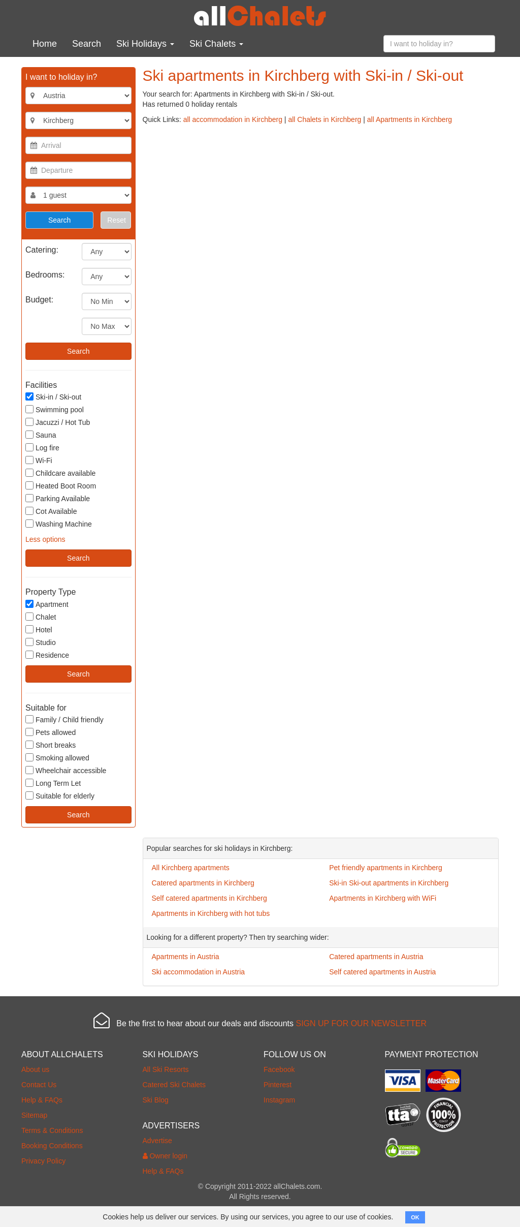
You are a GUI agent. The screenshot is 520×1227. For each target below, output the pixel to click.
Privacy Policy (43, 1161)
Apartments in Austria (185, 957)
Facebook (279, 1069)
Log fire (42, 447)
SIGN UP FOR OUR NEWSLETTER (361, 1023)
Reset (116, 220)
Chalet (40, 616)
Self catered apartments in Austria (382, 972)
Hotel (38, 629)
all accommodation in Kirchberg (232, 119)
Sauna (40, 435)
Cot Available (51, 511)
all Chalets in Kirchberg (324, 119)
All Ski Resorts (166, 1069)
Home (44, 44)
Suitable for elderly (59, 795)
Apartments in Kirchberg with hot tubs (211, 913)
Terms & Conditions (52, 1130)
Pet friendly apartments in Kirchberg (385, 868)
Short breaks (50, 745)
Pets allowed (50, 732)
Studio (40, 642)
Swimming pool (54, 409)
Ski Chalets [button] (216, 44)
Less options (45, 539)
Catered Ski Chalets (174, 1085)
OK (415, 1217)
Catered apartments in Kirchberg (203, 883)
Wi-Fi (38, 460)
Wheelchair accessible (65, 770)
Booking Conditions (52, 1146)
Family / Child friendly (64, 719)
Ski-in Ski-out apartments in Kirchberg (388, 883)
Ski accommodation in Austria (198, 972)
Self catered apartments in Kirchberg (209, 898)
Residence (47, 655)
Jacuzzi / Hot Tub (57, 422)
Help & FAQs (41, 1100)
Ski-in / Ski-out (53, 396)
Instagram (279, 1100)
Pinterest (277, 1085)
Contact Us (38, 1085)
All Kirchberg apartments (191, 868)
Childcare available (60, 473)
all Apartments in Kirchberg (409, 119)
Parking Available (57, 498)
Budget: (39, 299)
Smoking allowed (57, 757)
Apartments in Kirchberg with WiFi (382, 898)
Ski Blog (156, 1100)
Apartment (47, 604)
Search (86, 44)
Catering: (41, 250)
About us (35, 1069)
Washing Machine (58, 523)
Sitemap (34, 1115)
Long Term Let (53, 783)
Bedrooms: (44, 274)
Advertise (157, 1141)
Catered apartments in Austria (376, 957)
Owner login (165, 1156)
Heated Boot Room (60, 485)
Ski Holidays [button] (145, 44)
